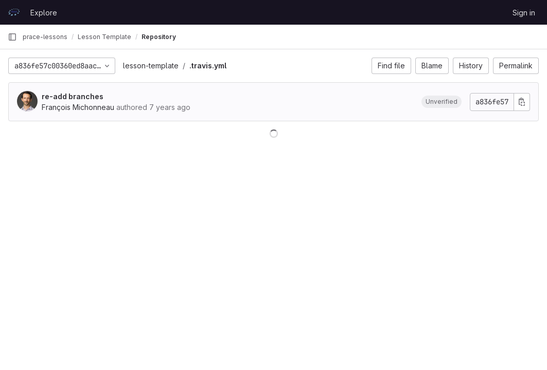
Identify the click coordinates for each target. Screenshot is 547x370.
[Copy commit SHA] (522, 102)
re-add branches (72, 96)
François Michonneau (78, 107)
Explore (43, 12)
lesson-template (151, 65)
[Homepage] (14, 12)
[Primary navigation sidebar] (12, 37)
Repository (159, 37)
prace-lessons (45, 37)
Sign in (524, 12)
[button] (441, 102)
